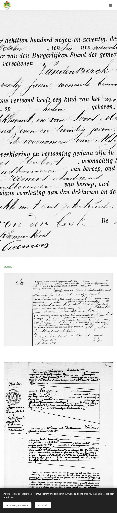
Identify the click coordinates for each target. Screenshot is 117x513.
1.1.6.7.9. (8, 267)
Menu (110, 5)
